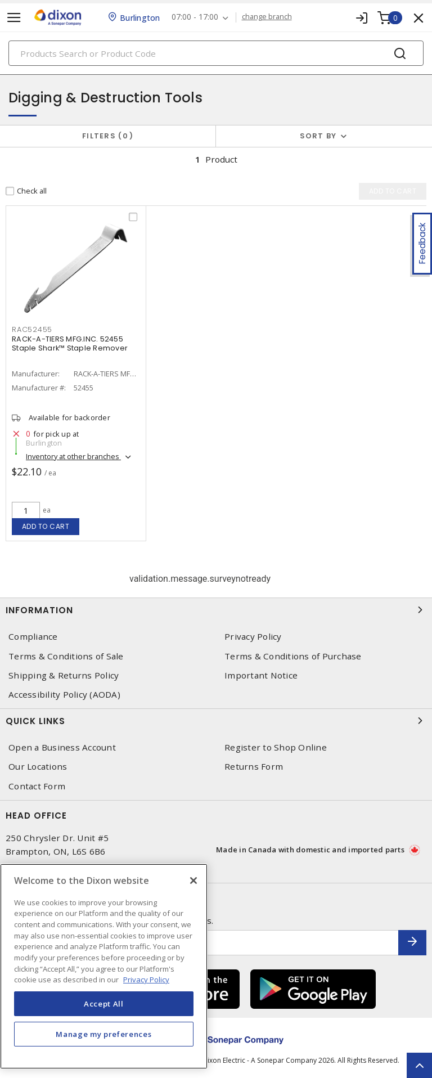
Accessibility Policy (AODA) (64, 694)
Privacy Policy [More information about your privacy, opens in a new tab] (146, 979)
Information (216, 610)
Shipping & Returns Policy (63, 675)
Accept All (104, 1004)
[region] (104, 966)
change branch (267, 16)
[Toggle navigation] (14, 18)
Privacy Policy (253, 636)
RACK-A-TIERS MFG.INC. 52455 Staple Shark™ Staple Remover (70, 344)
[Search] (216, 53)
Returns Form (253, 766)
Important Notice (261, 675)
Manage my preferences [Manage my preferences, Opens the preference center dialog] (103, 1034)
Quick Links (216, 721)
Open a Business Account (62, 747)
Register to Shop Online (275, 747)
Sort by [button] (318, 136)
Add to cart (46, 526)
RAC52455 (32, 330)
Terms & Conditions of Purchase (293, 656)
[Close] (193, 880)
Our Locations (37, 766)
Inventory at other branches (73, 457)
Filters (107, 136)
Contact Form (36, 786)
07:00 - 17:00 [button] (195, 17)
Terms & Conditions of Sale (66, 656)
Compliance (33, 636)
